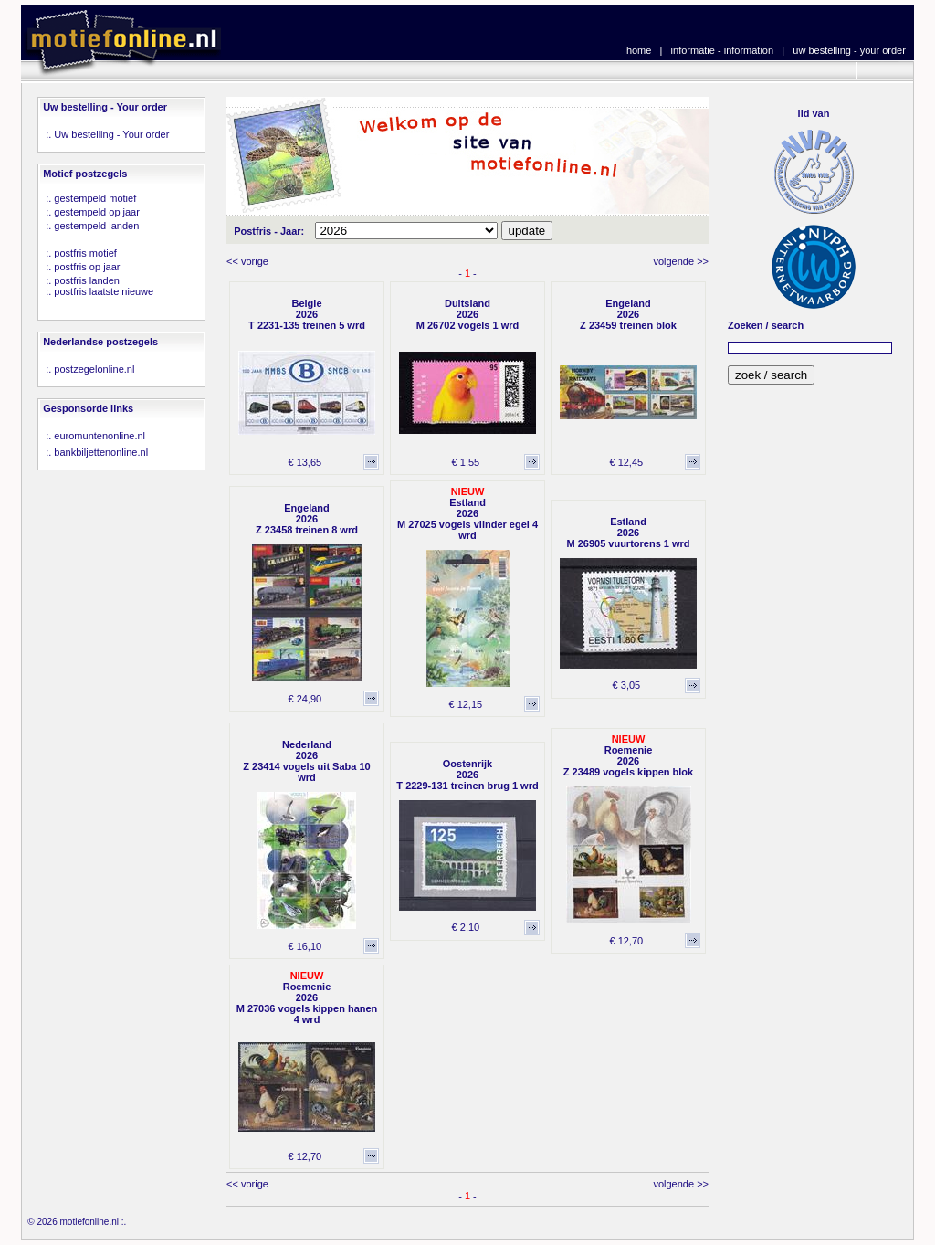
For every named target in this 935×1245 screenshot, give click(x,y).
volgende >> (681, 261)
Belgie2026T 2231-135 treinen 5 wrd (306, 314)
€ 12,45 (626, 462)
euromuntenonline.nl (99, 435)
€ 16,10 (304, 946)
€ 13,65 (304, 462)
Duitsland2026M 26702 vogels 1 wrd (468, 314)
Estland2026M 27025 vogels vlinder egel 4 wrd (467, 519)
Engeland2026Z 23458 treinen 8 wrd (307, 518)
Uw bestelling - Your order (111, 134)
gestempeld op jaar (97, 211)
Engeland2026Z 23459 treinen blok (628, 314)
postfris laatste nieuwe (103, 291)
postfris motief (85, 253)
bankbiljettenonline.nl (101, 452)
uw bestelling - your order (849, 50)
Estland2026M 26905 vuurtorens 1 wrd (627, 532)
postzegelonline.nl (94, 369)
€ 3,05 (627, 685)
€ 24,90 (304, 698)
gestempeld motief (95, 198)
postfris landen (87, 280)
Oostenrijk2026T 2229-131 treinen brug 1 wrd (467, 774)
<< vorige (247, 261)
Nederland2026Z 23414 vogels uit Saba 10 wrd (306, 761)
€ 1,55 (466, 462)
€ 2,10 (466, 927)
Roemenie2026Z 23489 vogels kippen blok (628, 760)
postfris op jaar (87, 266)
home (639, 50)
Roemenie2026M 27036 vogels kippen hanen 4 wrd (307, 1003)
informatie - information (722, 50)
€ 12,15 (465, 704)
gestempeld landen (96, 225)
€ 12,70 (626, 940)
